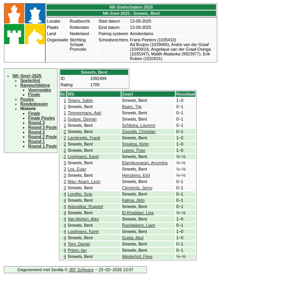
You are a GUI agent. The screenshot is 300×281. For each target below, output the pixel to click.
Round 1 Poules (44, 146)
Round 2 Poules (44, 136)
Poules (27, 99)
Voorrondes (39, 89)
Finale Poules (41, 118)
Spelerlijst (30, 80)
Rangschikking (35, 85)
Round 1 (36, 141)
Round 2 (36, 132)
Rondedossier (34, 103)
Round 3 (36, 122)
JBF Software (81, 269)
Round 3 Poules (44, 127)
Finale (34, 94)
